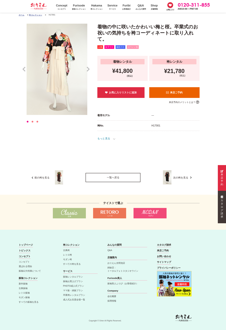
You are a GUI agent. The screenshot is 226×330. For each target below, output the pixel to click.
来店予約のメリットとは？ (182, 102)
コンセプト (24, 261)
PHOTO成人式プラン (73, 286)
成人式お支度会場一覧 (74, 299)
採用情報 (111, 301)
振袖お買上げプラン (73, 281)
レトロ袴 (67, 255)
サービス (68, 271)
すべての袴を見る (72, 264)
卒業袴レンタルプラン (74, 295)
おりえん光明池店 (116, 263)
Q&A (109, 250)
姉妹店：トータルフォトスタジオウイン (122, 269)
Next (88, 70)
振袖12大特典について (30, 271)
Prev (25, 70)
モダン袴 (67, 259)
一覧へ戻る (113, 177)
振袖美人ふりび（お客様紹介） (122, 283)
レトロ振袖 (24, 293)
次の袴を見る (181, 177)
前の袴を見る (48, 177)
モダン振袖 (24, 297)
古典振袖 (23, 288)
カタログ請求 (222, 207)
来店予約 (221, 178)
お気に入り (170, 10)
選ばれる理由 (25, 266)
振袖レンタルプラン (73, 276)
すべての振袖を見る (29, 302)
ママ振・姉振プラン (73, 290)
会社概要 (111, 296)
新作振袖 (23, 283)
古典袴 (66, 250)
